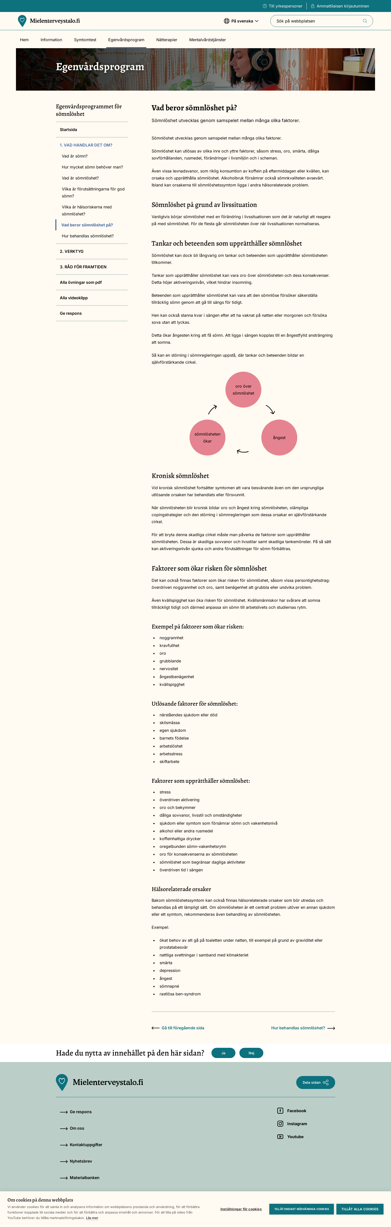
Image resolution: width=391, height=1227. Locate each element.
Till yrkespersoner (282, 5)
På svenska (241, 23)
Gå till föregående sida (178, 1028)
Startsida (68, 129)
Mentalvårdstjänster (207, 39)
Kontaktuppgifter (81, 1145)
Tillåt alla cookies (360, 1209)
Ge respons (71, 313)
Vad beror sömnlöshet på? (87, 224)
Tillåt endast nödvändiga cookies (301, 1209)
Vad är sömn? (75, 155)
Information (51, 39)
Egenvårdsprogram (126, 39)
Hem (24, 39)
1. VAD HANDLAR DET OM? (86, 145)
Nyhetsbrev (76, 1161)
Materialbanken (79, 1178)
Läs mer (92, 1218)
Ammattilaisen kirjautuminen (340, 5)
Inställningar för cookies (241, 1209)
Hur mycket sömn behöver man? (92, 166)
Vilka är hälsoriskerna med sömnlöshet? (87, 210)
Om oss (72, 1128)
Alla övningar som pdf (81, 282)
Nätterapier (166, 39)
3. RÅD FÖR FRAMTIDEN (83, 266)
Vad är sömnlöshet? (80, 177)
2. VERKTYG (72, 251)
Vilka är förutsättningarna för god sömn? (93, 192)
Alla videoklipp (74, 297)
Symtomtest (85, 39)
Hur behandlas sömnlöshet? (88, 235)
